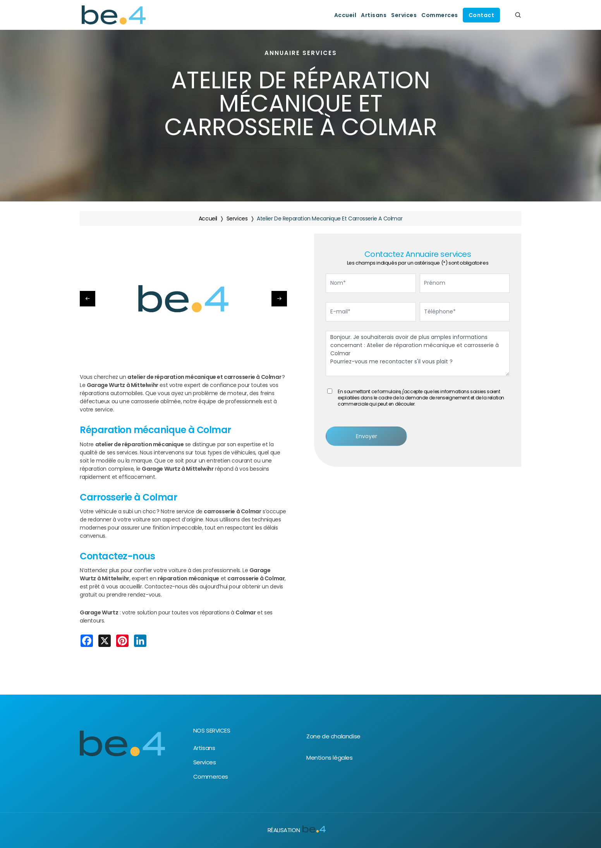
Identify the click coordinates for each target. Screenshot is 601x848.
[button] (279, 298)
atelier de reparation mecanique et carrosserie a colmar (329, 218)
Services (404, 15)
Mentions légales (329, 757)
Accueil (345, 15)
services (237, 218)
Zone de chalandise (333, 736)
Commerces (439, 15)
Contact (482, 15)
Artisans (373, 15)
